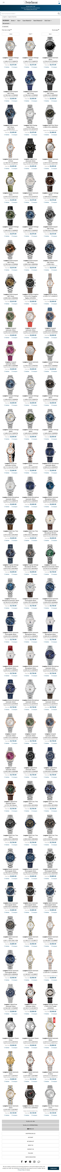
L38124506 (50, 837)
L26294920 (10, 634)
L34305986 (10, 769)
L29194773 (50, 702)
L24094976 (50, 499)
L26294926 (50, 600)
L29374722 (30, 1040)
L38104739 (30, 127)
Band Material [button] (38, 20)
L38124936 (50, 803)
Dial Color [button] (48, 20)
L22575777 (50, 1040)
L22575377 (10, 1074)
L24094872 (10, 668)
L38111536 (10, 938)
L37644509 (30, 769)
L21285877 (30, 972)
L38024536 (10, 837)
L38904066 (10, 296)
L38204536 (50, 871)
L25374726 (50, 1107)
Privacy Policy (21, 1170)
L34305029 (10, 330)
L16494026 (30, 431)
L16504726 (30, 397)
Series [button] (13, 20)
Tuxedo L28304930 (50, 1006)
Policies (30, 1153)
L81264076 (50, 566)
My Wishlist (30, 1141)
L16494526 (50, 397)
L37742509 (30, 161)
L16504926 (11, 397)
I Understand (53, 1168)
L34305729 (30, 330)
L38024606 (30, 837)
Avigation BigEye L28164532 (30, 296)
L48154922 (10, 566)
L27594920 (30, 871)
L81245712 (30, 1006)
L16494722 (30, 59)
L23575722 (10, 194)
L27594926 (10, 871)
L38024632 (30, 533)
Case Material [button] (27, 20)
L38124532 (10, 533)
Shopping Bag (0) (30, 1133)
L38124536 (30, 803)
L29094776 (10, 499)
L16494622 (50, 194)
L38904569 (50, 93)
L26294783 (30, 600)
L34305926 (50, 735)
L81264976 (10, 600)
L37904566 (50, 228)
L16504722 (11, 59)
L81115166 (10, 465)
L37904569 (10, 93)
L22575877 (10, 1107)
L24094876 (30, 634)
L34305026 (30, 735)
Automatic (5, 26)
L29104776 (30, 194)
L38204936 (50, 904)
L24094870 (50, 634)
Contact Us (30, 1149)
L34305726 (10, 735)
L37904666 (10, 262)
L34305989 (10, 363)
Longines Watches (11, 16)
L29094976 (30, 499)
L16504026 (50, 363)
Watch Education (31, 1157)
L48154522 (30, 566)
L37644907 (10, 1006)
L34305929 (50, 330)
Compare (14, 67)
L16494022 (11, 228)
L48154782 (50, 533)
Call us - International (30, 1125)
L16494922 (30, 228)
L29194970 (10, 702)
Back (10, 34)
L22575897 (30, 1074)
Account (30, 1137)
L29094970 (50, 465)
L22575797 (30, 465)
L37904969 (30, 93)
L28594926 (10, 972)
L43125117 (50, 1074)
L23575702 (50, 161)
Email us (30, 1129)
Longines (4, 16)
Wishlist (6, 67)
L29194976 (50, 668)
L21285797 (10, 161)
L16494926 (50, 431)
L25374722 (11, 1040)
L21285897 (50, 938)
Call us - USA (30, 1121)
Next (50, 34)
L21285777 (30, 938)
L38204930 (10, 904)
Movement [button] (6, 23)
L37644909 (50, 769)
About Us (30, 1145)
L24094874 (30, 668)
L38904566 (30, 262)
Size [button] (19, 20)
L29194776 (30, 702)
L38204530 (30, 904)
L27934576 (50, 59)
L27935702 (30, 363)
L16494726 (11, 431)
